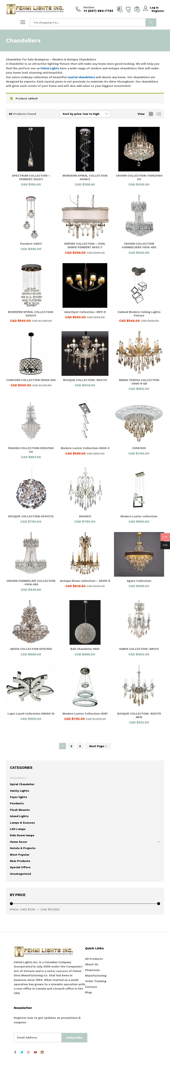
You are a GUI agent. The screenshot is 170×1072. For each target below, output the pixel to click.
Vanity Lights (19, 790)
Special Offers (20, 867)
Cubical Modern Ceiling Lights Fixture (139, 313)
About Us (91, 964)
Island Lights (19, 816)
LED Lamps (18, 829)
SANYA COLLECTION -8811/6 (139, 648)
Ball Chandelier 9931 (84, 648)
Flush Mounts (20, 809)
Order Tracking (95, 981)
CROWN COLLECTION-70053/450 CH (139, 177)
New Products (20, 860)
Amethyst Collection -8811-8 (85, 311)
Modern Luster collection (139, 516)
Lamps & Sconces (22, 822)
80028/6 (85, 516)
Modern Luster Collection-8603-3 (85, 448)
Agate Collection (139, 580)
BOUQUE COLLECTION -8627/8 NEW (139, 715)
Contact (91, 986)
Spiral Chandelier (22, 784)
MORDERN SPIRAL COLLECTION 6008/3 (85, 177)
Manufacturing (95, 975)
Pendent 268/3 (31, 243)
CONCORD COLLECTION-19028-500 (31, 380)
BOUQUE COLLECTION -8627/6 (85, 380)
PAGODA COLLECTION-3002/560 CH (31, 449)
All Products (94, 958)
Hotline (89, 7)
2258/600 (139, 448)
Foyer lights (18, 797)
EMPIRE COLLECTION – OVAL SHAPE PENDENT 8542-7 (84, 245)
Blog (88, 992)
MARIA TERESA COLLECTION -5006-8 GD (139, 381)
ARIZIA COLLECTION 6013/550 (31, 648)
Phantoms (92, 970)
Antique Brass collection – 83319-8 (85, 580)
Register (158, 10)
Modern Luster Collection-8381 (85, 713)
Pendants (17, 803)
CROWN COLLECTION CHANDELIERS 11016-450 (139, 245)
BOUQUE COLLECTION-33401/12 (30, 516)
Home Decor (18, 841)
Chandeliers (18, 777)
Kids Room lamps (22, 835)
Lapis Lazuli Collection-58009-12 (31, 713)
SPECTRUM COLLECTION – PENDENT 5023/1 (31, 177)
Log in (151, 7)
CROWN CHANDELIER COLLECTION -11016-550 (31, 582)
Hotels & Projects (22, 848)
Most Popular (19, 854)
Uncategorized (20, 873)
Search (150, 22)
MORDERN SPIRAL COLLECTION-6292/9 (31, 313)
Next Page (98, 746)
